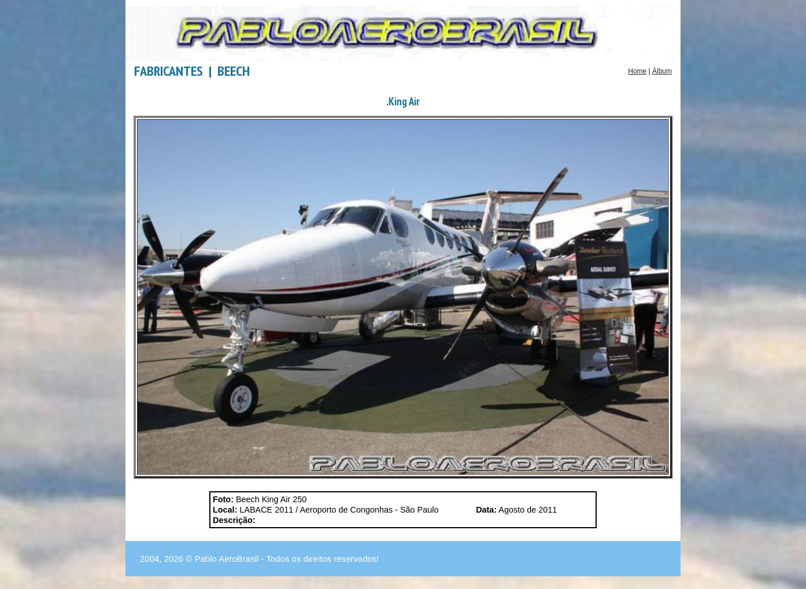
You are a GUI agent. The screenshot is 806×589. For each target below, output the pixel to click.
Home (637, 71)
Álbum (662, 71)
